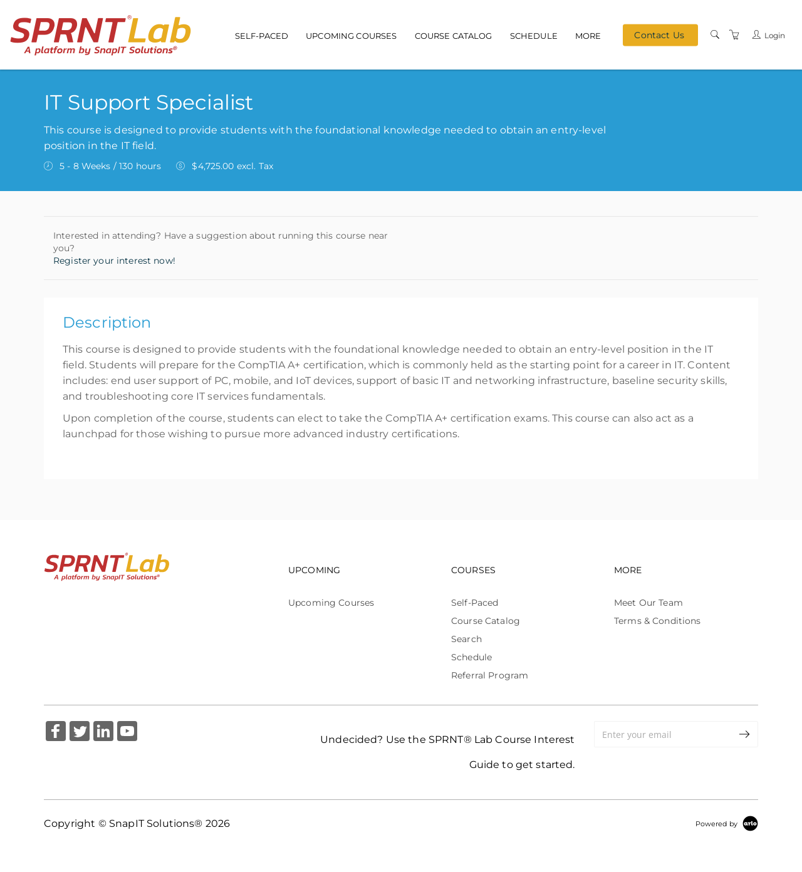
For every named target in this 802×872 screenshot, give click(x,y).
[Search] (715, 34)
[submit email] (745, 734)
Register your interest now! (114, 260)
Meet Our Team (648, 602)
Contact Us (659, 35)
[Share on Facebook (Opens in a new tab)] (56, 732)
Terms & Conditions (657, 620)
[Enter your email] (663, 734)
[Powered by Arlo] (726, 823)
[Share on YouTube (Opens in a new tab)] (127, 732)
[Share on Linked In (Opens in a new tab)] (103, 732)
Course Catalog (453, 35)
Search (466, 639)
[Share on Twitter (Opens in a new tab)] (80, 732)
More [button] (588, 35)
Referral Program (489, 675)
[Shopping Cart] (734, 34)
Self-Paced (261, 35)
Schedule (534, 35)
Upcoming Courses (351, 35)
